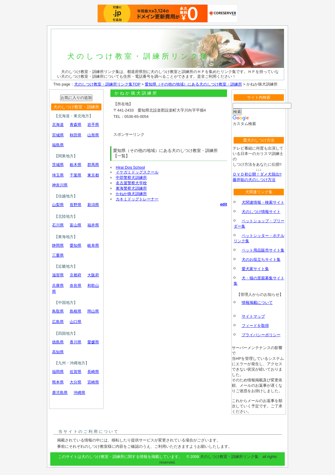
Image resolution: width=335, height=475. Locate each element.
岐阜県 (93, 245)
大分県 (75, 382)
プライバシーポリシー (261, 335)
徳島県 (58, 342)
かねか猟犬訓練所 (131, 193)
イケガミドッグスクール (137, 172)
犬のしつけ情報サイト (261, 211)
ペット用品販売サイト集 (263, 250)
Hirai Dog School (130, 167)
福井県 (93, 225)
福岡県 (58, 371)
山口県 (75, 321)
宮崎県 (93, 382)
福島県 (58, 145)
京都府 (75, 275)
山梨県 (58, 205)
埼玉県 (58, 175)
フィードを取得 (255, 325)
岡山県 (93, 311)
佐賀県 (75, 371)
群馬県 (93, 164)
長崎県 (93, 371)
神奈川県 (60, 185)
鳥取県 (58, 311)
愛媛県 (93, 342)
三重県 (58, 255)
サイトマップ (253, 316)
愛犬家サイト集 (255, 269)
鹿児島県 (60, 392)
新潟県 (93, 205)
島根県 (75, 311)
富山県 (75, 225)
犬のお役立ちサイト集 (261, 259)
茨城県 (58, 164)
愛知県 (75, 245)
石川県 (58, 225)
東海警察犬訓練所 (131, 188)
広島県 (58, 321)
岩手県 (93, 124)
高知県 (58, 352)
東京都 (93, 175)
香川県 (75, 342)
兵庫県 (58, 285)
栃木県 (75, 164)
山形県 (93, 135)
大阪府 (93, 275)
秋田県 (75, 135)
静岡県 (58, 245)
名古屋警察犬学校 (131, 183)
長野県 (75, 205)
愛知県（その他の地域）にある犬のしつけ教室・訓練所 (193, 84)
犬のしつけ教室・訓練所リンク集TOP (107, 84)
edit (223, 204)
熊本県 (58, 382)
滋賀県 (58, 275)
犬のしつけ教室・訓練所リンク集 (138, 56)
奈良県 (75, 285)
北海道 (58, 124)
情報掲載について (257, 302)
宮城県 (58, 135)
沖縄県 (79, 392)
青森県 (75, 124)
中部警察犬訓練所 (131, 177)
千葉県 (75, 175)
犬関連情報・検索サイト (263, 202)
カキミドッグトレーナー (137, 199)
